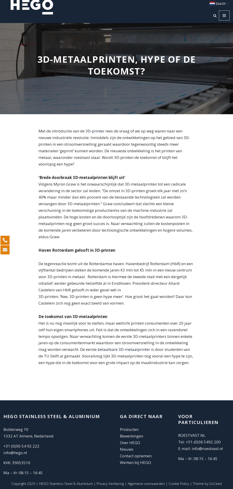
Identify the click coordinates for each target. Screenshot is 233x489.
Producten (129, 429)
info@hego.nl (15, 452)
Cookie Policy (179, 483)
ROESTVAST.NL (191, 435)
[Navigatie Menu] (224, 15)
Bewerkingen (131, 436)
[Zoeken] (215, 15)
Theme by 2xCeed (207, 483)
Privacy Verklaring (110, 483)
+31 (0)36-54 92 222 (21, 446)
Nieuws (126, 449)
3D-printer (95, 131)
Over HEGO (130, 442)
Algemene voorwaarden (146, 483)
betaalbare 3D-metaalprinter (124, 349)
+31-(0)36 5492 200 (203, 442)
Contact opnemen (136, 455)
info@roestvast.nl (207, 448)
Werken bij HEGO (135, 462)
